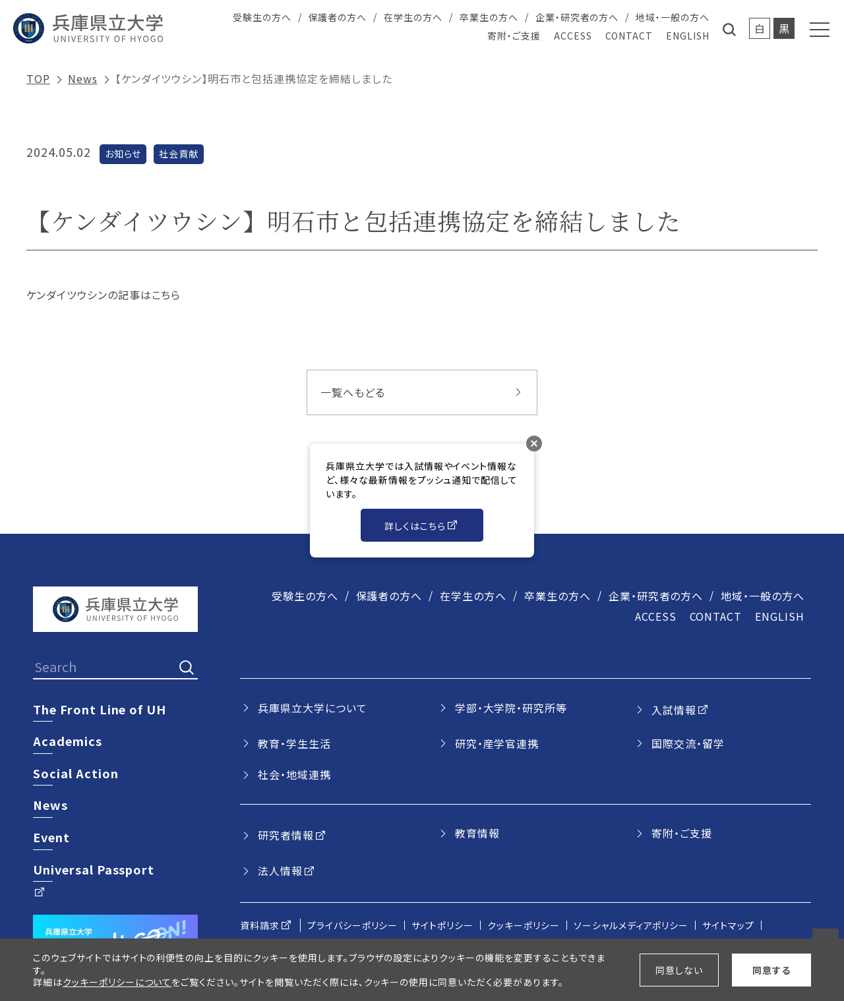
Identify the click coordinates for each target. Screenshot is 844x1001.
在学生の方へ (413, 17)
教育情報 (477, 833)
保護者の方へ (338, 17)
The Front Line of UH (99, 709)
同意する (771, 970)
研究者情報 (286, 835)
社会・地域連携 (294, 774)
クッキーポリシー (523, 925)
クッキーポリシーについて (117, 981)
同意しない (679, 970)
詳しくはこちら (415, 525)
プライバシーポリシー (352, 925)
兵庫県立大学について (312, 708)
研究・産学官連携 (497, 743)
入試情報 (673, 710)
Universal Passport (93, 869)
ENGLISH (687, 35)
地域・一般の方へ (672, 17)
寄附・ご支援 (514, 35)
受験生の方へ (262, 17)
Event (51, 836)
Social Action (75, 773)
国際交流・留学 (688, 743)
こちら (166, 294)
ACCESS (573, 35)
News (83, 78)
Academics (67, 740)
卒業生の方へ (489, 17)
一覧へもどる (352, 392)
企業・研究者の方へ (577, 17)
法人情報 (280, 870)
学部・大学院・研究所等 (511, 708)
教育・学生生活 (294, 743)
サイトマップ (728, 925)
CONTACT (629, 35)
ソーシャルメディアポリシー (631, 925)
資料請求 (260, 925)
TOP (38, 78)
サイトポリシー (442, 925)
